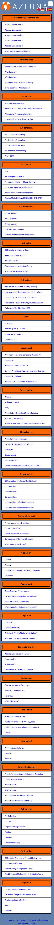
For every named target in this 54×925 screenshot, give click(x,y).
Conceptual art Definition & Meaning (19, 502)
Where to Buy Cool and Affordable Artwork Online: (25, 423)
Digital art (9, 622)
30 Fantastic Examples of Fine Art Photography (23, 858)
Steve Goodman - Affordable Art (17, 88)
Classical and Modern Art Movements (20, 235)
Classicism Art (10, 455)
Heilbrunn (9, 576)
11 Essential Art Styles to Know (17, 250)
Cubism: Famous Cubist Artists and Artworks (22, 570)
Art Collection (10, 816)
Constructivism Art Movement (17, 533)
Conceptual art (11, 486)
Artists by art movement (14, 229)
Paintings (8, 837)
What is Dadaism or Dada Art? (17, 602)
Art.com (8, 397)
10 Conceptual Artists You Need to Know (21, 481)
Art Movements (11, 213)
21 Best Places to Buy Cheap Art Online (20, 66)
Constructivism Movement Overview (19, 539)
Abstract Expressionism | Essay (17, 654)
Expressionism (10, 659)
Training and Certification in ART (17, 308)
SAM (6, 905)
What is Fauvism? (12, 701)
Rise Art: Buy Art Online (14, 418)
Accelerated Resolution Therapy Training (21, 287)
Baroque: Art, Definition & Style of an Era (21, 381)
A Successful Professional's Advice (18, 114)
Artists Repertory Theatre (15, 329)
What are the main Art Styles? (17, 271)
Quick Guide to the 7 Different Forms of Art (22, 727)
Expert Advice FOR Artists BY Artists (19, 119)
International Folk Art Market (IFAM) (19, 193)
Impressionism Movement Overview (19, 795)
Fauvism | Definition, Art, (15, 690)
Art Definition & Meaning (15, 134)
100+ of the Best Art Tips (14, 103)
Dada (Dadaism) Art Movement (17, 591)
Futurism (8, 753)
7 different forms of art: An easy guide (20, 722)
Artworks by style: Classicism (16, 439)
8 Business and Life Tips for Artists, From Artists (23, 108)
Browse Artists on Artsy (14, 334)
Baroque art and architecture (16, 365)
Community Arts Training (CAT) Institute (20, 297)
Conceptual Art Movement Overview (19, 507)
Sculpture (8, 911)
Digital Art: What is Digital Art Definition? (21, 633)
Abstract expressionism (14, 24)
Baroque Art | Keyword (14, 376)
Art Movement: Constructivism (17, 523)
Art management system (14, 177)
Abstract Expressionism (14, 30)
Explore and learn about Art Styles (18, 266)
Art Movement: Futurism (14, 748)
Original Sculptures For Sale (15, 900)
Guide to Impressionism (14, 779)
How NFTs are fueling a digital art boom (20, 638)
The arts (8, 732)
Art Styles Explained (12, 261)
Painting (8, 832)
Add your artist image (13, 863)
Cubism (8, 559)
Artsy (7, 407)
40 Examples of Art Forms (15, 716)
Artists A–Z (9, 323)
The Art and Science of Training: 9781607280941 (24, 303)
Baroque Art (9, 360)
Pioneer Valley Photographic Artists (19, 868)
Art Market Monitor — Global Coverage (20, 182)
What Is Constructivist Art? (15, 544)
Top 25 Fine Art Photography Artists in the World (24, 874)
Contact (33, 923)
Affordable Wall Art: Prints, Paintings (19, 82)
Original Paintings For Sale (15, 826)
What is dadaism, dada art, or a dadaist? (21, 607)
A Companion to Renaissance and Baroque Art (23, 355)
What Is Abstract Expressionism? (17, 51)
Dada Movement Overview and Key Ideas (21, 596)
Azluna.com (21, 920)
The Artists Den (11, 339)
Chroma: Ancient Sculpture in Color (19, 889)
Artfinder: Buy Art (12, 402)
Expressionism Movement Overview (19, 670)
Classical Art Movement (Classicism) (19, 444)
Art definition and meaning (15, 150)
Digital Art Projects (12, 628)
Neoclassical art (11, 460)
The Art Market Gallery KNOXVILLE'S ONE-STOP (23, 198)
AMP (7, 171)
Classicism (9, 449)
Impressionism (10, 784)
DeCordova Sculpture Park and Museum (20, 895)
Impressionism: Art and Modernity (18, 800)
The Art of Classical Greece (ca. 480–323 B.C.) (22, 465)
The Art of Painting (12, 843)
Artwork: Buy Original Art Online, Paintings (21, 413)
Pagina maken (33, 920)
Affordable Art (10, 72)
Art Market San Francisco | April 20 (19, 187)
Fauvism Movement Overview (16, 685)
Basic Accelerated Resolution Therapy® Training (23, 292)
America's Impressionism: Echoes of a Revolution (24, 774)
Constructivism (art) (12, 528)
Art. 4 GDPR (9, 156)
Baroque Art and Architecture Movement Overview (25, 371)
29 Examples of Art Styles (15, 255)
